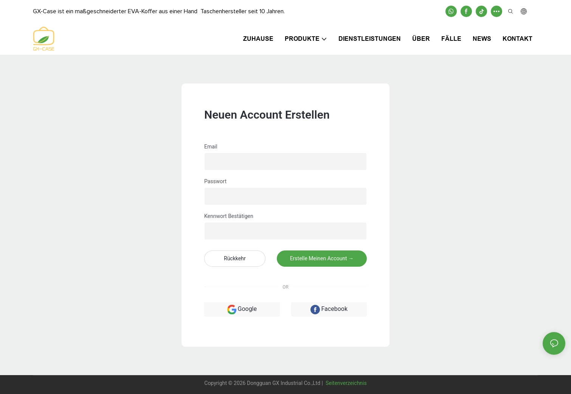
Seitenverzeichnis (345, 383)
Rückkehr (235, 258)
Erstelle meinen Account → (322, 258)
